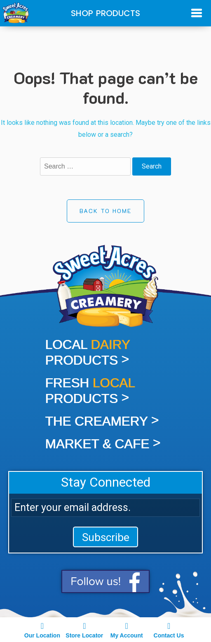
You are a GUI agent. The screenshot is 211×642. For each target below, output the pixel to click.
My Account (127, 629)
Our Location (42, 629)
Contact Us (169, 629)
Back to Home (105, 211)
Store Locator (84, 629)
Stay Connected (105, 482)
